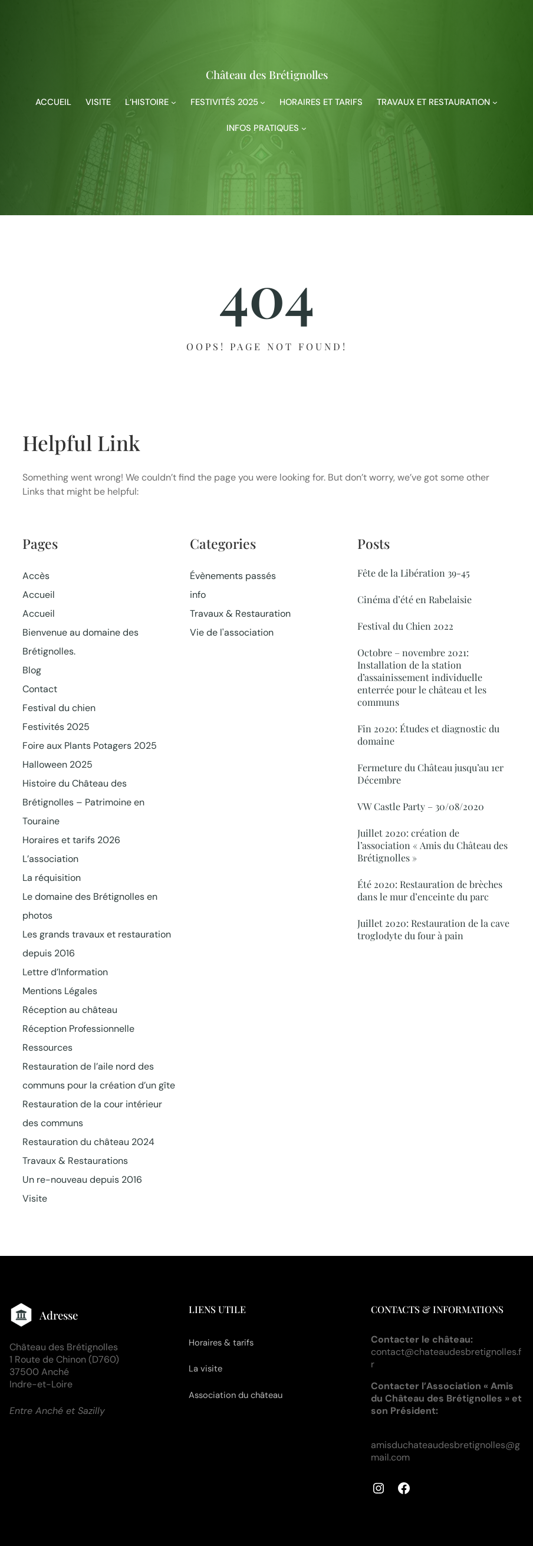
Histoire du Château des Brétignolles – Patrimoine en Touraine (83, 802)
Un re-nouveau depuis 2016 (82, 1179)
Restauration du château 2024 (88, 1142)
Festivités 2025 (56, 727)
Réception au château (69, 1010)
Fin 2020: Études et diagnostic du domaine (428, 734)
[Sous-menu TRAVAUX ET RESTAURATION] (495, 102)
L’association (50, 859)
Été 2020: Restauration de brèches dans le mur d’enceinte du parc (429, 890)
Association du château (235, 1395)
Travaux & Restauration (240, 613)
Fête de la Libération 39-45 (413, 573)
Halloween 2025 (57, 764)
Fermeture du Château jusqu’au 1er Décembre (430, 773)
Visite (34, 1198)
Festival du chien (59, 708)
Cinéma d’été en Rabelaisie (414, 599)
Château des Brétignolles (267, 74)
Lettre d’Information (65, 972)
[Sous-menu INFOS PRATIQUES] (304, 128)
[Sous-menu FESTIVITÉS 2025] (262, 102)
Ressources (47, 1047)
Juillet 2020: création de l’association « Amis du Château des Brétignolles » (432, 845)
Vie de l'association (232, 632)
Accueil (38, 594)
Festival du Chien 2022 (405, 626)
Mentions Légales (59, 991)
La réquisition (51, 877)
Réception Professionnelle (78, 1028)
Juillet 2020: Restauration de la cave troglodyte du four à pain (433, 929)
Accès (36, 576)
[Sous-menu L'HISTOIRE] (173, 102)
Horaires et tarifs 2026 (71, 840)
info (198, 594)
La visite (205, 1368)
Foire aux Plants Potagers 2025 (89, 745)
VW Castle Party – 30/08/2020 (420, 806)
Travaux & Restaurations (75, 1160)
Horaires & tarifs (221, 1342)
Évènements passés (233, 576)
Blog (31, 670)
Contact (39, 689)
